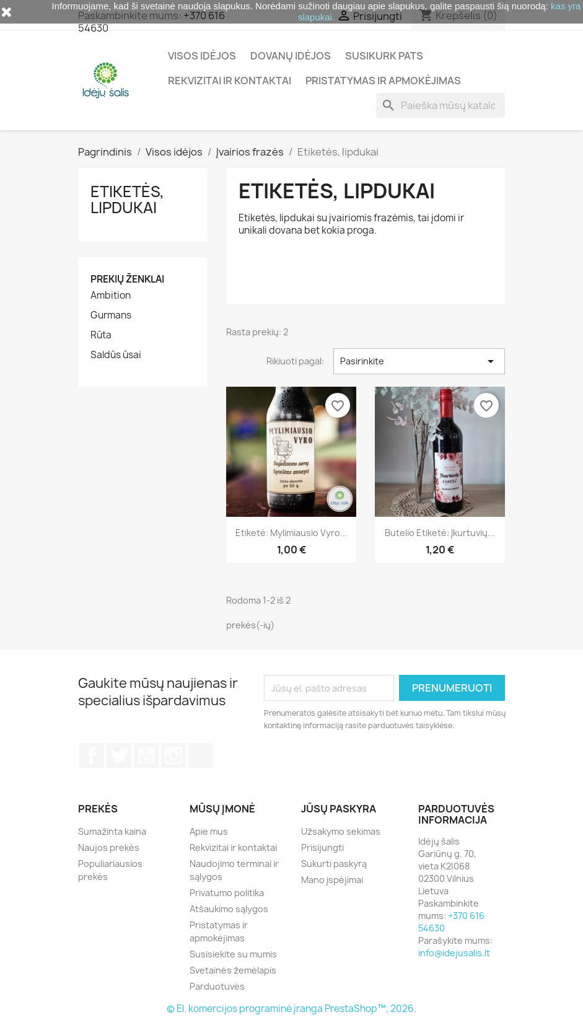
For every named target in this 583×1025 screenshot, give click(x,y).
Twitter (119, 755)
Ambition (110, 295)
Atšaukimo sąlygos (229, 909)
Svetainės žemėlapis (233, 970)
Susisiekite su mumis (233, 954)
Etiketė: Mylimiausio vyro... (291, 533)
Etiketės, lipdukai (127, 199)
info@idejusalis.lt (454, 953)
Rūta (101, 335)
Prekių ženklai (127, 279)
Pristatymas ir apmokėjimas (383, 80)
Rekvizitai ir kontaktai (229, 80)
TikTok (200, 755)
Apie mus (209, 831)
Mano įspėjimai (332, 880)
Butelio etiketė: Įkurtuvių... (440, 533)
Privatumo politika (227, 893)
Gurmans (110, 315)
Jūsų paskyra (338, 809)
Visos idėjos (202, 56)
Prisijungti (322, 847)
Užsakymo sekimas (340, 831)
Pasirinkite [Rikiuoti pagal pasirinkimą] (419, 361)
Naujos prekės (108, 847)
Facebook (91, 755)
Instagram (173, 755)
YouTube (146, 755)
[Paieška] (440, 105)
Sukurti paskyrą (334, 863)
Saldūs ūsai (115, 355)
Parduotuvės (217, 986)
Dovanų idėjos (290, 56)
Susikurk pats (384, 56)
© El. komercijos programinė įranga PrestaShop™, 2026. (291, 1008)
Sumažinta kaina (112, 831)
